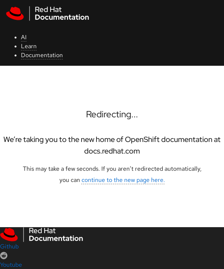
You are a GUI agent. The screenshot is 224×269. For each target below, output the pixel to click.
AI (24, 37)
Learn (29, 46)
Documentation (42, 55)
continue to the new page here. (123, 180)
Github (9, 246)
